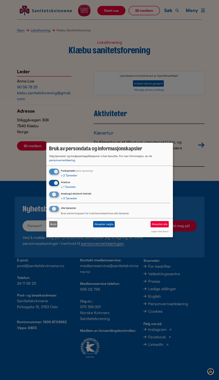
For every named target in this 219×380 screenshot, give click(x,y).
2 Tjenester (69, 175)
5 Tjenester (69, 198)
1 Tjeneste (68, 187)
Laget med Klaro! (160, 231)
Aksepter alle (160, 224)
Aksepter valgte (104, 224)
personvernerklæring (62, 160)
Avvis (53, 224)
